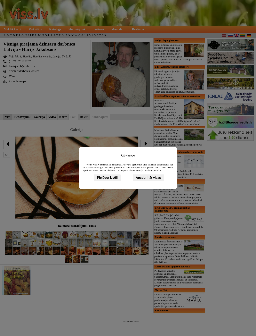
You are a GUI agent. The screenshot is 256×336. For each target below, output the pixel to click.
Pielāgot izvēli (107, 177)
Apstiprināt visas (148, 177)
